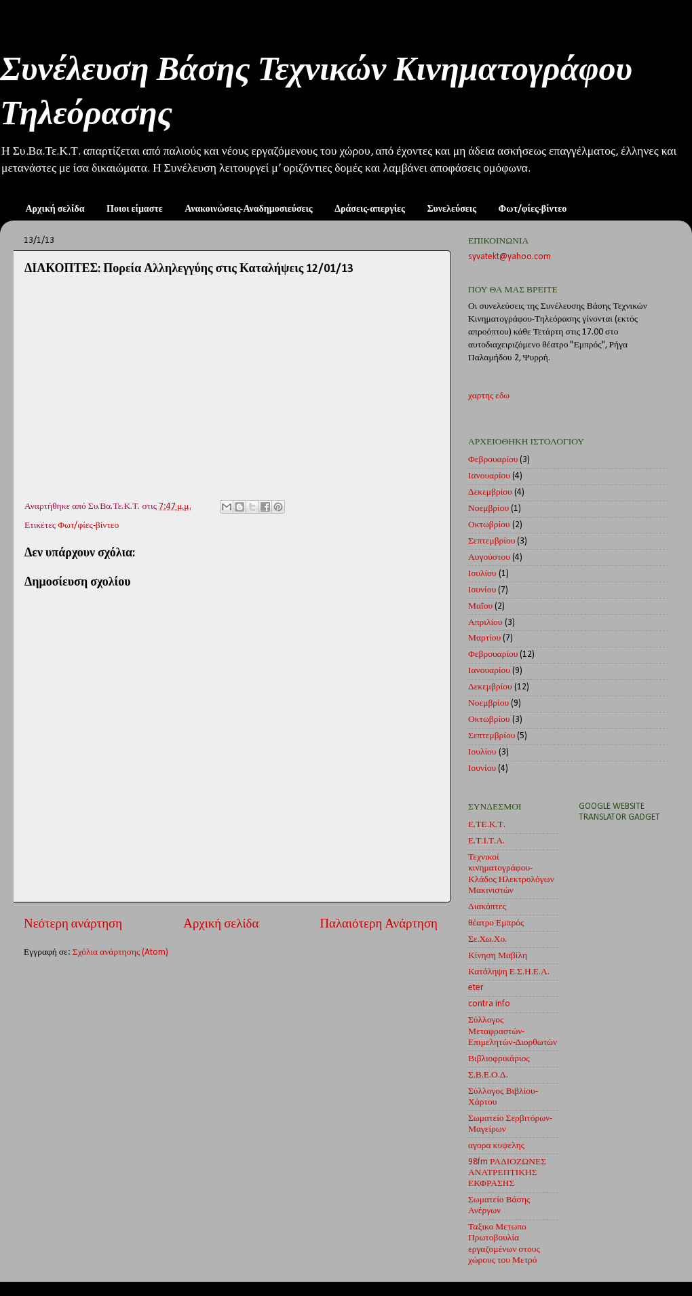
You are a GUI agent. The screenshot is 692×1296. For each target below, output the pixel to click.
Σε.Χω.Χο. (487, 939)
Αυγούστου (489, 557)
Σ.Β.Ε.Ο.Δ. (488, 1075)
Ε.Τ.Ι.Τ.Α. (486, 841)
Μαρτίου (484, 638)
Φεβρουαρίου (493, 459)
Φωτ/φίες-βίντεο (533, 209)
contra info (489, 1003)
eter (476, 987)
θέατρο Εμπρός (496, 923)
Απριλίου (485, 622)
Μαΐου (480, 606)
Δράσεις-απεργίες (369, 209)
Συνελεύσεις (451, 209)
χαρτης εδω (489, 396)
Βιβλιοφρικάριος (499, 1058)
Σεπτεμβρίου (491, 541)
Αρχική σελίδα (55, 209)
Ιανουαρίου (489, 476)
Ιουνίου (482, 590)
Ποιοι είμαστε (135, 209)
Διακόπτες (487, 906)
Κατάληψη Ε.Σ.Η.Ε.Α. (509, 972)
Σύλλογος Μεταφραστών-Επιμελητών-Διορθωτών (512, 1031)
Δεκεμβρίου (490, 492)
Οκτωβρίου (489, 524)
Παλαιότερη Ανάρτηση (379, 924)
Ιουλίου (482, 573)
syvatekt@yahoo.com (509, 256)
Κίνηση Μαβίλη (497, 955)
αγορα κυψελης (496, 1145)
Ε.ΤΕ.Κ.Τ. (486, 824)
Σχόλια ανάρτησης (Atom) (121, 952)
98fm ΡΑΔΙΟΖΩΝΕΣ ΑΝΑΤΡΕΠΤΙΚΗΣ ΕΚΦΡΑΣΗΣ (507, 1173)
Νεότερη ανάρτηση (73, 924)
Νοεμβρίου (488, 508)
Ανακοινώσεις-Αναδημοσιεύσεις (249, 209)
